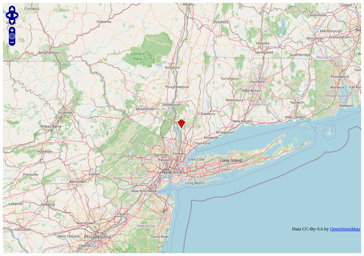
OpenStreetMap (345, 228)
